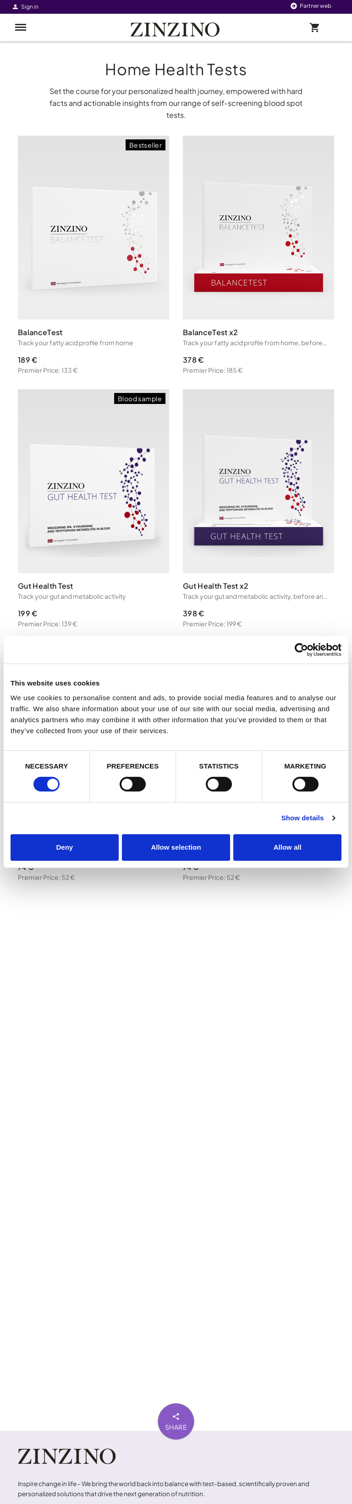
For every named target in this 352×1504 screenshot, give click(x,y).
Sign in (24, 6)
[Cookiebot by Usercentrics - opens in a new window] (301, 650)
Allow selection (176, 847)
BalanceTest (40, 332)
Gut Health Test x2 (216, 586)
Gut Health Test (45, 586)
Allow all (288, 847)
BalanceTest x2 (210, 332)
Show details (302, 818)
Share (176, 1421)
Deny (64, 847)
